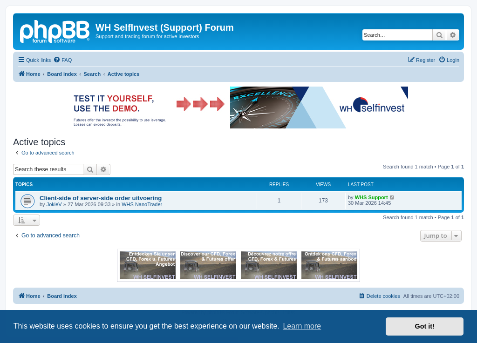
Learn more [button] (302, 326)
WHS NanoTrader (142, 204)
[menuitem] (62, 60)
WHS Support (371, 197)
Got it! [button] (425, 326)
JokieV (54, 204)
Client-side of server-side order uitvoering (101, 198)
